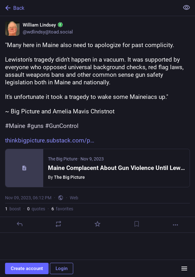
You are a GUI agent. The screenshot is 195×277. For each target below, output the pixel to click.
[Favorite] (97, 224)
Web (74, 197)
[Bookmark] (136, 224)
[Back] (89, 8)
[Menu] (184, 268)
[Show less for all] (186, 7)
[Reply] (19, 224)
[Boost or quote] (58, 224)
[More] (175, 225)
